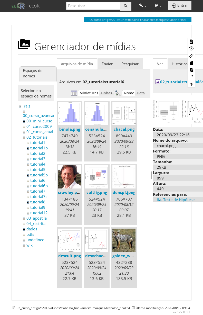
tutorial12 (39, 212)
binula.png (69, 129)
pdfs (30, 234)
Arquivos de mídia (77, 63)
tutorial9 (37, 207)
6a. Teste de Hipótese (176, 199)
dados (31, 228)
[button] (142, 6)
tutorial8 (37, 201)
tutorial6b (39, 185)
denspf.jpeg (124, 192)
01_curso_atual (39, 131)
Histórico (180, 63)
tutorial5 (37, 169)
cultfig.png (96, 192)
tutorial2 (37, 153)
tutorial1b (39, 147)
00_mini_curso (39, 120)
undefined (35, 239)
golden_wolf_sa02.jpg (132, 255)
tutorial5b (39, 174)
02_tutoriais (36, 137)
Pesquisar (130, 63)
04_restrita (35, 223)
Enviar (107, 63)
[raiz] (27, 106)
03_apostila (36, 218)
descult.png (69, 255)
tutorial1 (37, 142)
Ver (160, 63)
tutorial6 (37, 180)
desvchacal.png (100, 255)
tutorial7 (37, 191)
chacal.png (124, 129)
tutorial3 (37, 158)
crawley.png (70, 192)
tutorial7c (38, 196)
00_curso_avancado (40, 115)
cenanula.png (98, 129)
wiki (30, 245)
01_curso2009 (39, 126)
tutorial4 (37, 164)
